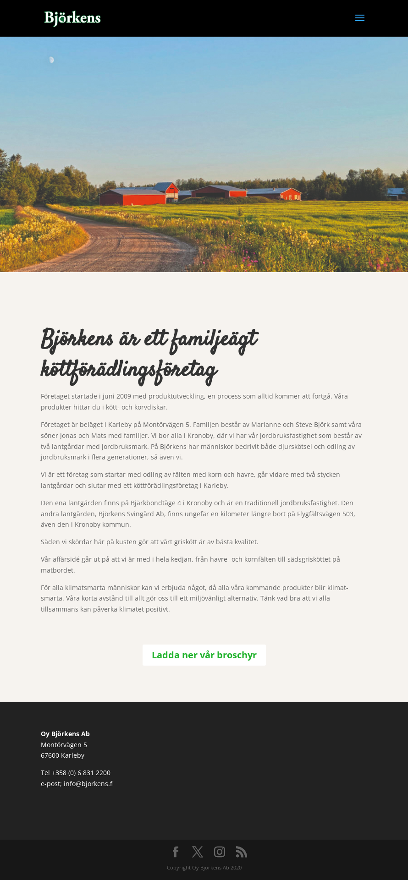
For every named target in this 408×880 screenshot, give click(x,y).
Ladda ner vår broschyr (204, 655)
